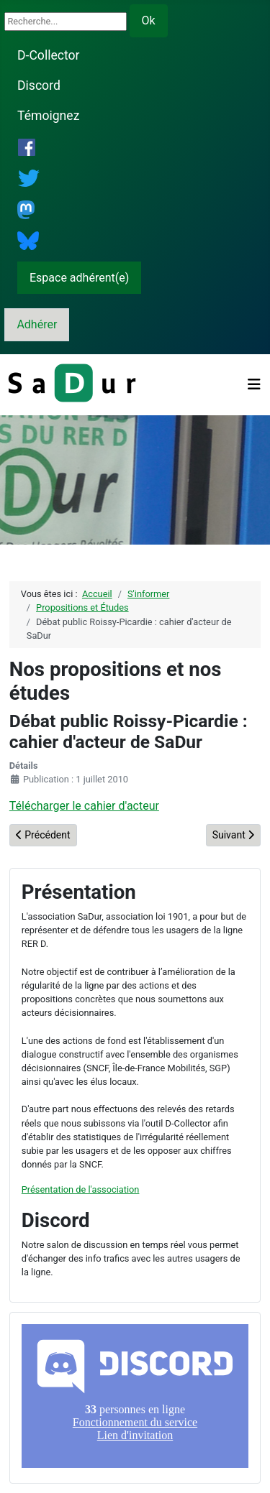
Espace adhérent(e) (79, 278)
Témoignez (48, 115)
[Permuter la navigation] (254, 384)
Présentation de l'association (81, 1189)
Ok (149, 20)
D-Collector (48, 55)
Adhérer (37, 324)
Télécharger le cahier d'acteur (84, 806)
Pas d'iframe (135, 1396)
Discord (38, 85)
